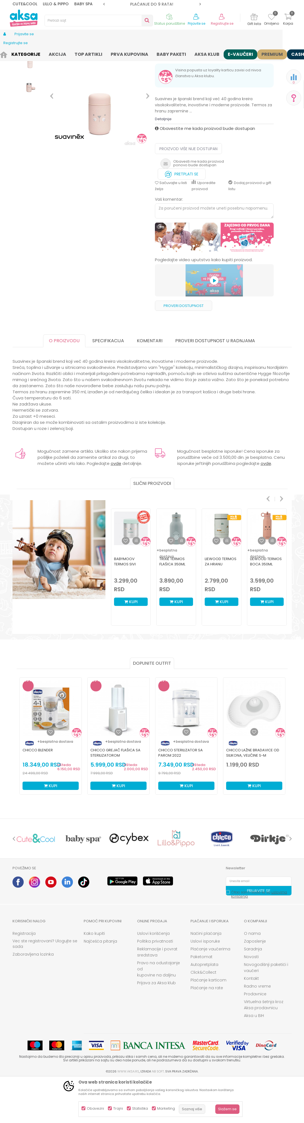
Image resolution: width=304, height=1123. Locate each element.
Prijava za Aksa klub (156, 1026)
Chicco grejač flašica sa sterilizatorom (115, 795)
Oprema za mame (112, 53)
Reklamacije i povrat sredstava (157, 995)
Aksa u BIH (254, 1058)
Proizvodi (33, 53)
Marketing (166, 1108)
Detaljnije (163, 162)
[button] (99, 20)
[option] (152, 4)
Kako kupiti (94, 976)
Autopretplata (204, 1007)
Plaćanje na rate (207, 1031)
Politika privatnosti (155, 984)
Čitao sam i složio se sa (259, 937)
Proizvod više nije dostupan (188, 192)
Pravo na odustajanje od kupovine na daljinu (158, 1012)
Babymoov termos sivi (125, 604)
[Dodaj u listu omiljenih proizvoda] (51, 775)
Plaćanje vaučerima (210, 992)
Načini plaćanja (206, 976)
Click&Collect (203, 1015)
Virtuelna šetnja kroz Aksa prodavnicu (263, 1048)
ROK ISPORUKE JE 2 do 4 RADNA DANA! (151, 4)
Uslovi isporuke (205, 984)
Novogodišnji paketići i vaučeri (266, 1010)
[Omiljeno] (271, 18)
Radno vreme (257, 1029)
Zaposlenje (255, 984)
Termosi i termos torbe (197, 53)
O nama (252, 976)
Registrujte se (222, 23)
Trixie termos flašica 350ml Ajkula (172, 607)
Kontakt (251, 1021)
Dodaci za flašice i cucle (153, 53)
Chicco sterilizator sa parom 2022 (180, 795)
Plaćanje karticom (208, 1023)
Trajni (118, 1108)
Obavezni (95, 1108)
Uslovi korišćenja (153, 976)
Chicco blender (38, 793)
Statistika (140, 1108)
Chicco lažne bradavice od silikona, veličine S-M (252, 795)
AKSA (17, 53)
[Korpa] (288, 20)
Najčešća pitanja (100, 984)
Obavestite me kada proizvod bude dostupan (205, 171)
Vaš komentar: (169, 242)
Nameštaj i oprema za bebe (68, 53)
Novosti (251, 1000)
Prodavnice (255, 1037)
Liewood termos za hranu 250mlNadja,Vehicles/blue (221, 607)
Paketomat (201, 1000)
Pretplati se (181, 216)
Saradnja (253, 992)
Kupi (131, 645)
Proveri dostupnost (184, 348)
